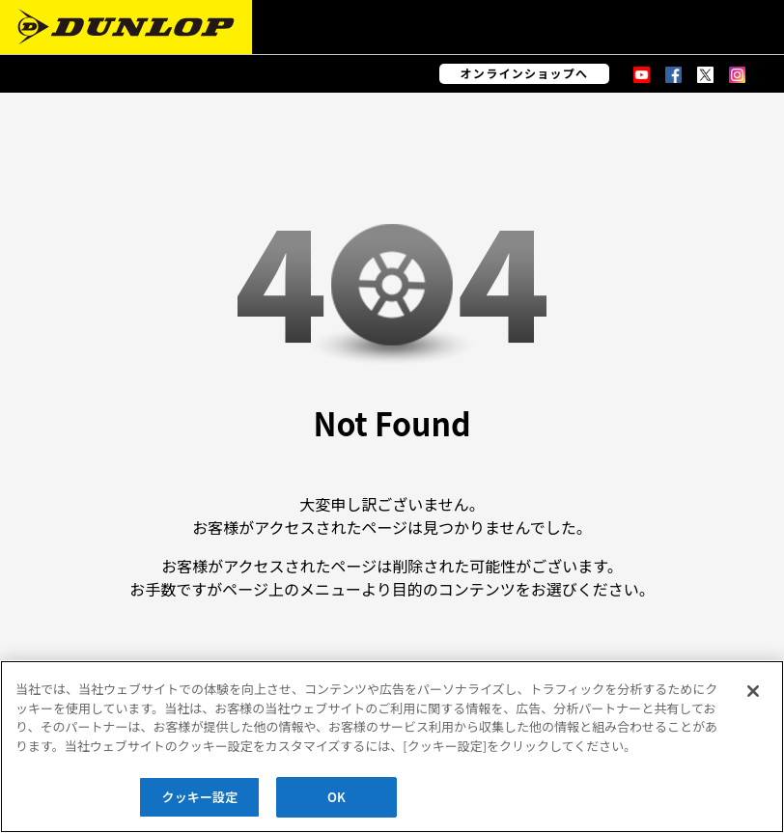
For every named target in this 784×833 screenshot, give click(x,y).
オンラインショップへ (525, 73)
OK (336, 797)
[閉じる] (753, 691)
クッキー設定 (200, 797)
